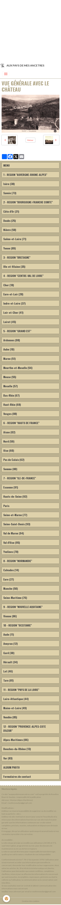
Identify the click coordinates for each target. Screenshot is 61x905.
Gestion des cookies (30, 901)
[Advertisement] (30, 30)
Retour (30, 140)
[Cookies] (6, 898)
